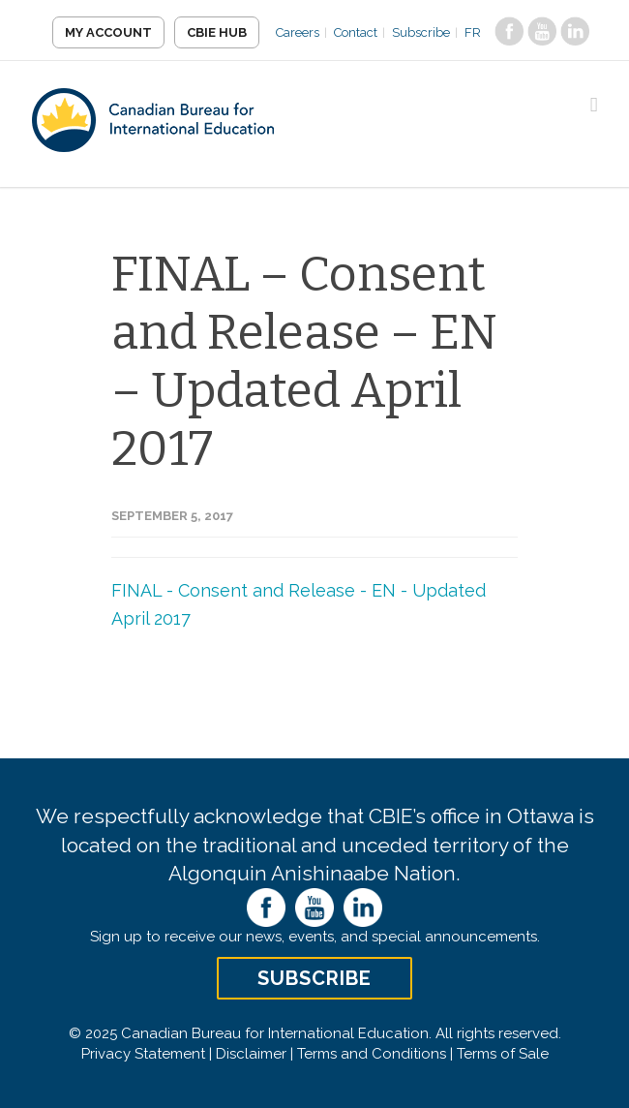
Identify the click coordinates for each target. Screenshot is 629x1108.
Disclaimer (251, 1053)
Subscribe (421, 32)
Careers (297, 32)
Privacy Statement (143, 1053)
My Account (108, 32)
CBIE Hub (217, 32)
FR (472, 32)
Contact (355, 32)
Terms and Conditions (371, 1053)
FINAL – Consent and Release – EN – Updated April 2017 (304, 361)
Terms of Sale (503, 1053)
